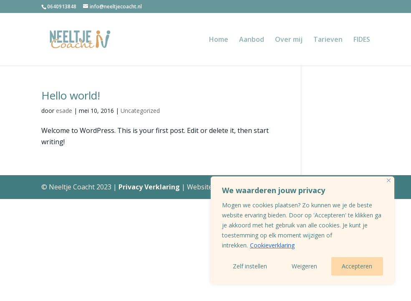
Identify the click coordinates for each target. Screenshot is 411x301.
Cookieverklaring (272, 245)
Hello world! (70, 95)
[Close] (389, 180)
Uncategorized (140, 111)
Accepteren (357, 266)
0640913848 (61, 6)
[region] (302, 230)
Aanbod (251, 40)
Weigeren (304, 266)
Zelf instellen (250, 266)
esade (64, 111)
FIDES (361, 40)
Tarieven (328, 40)
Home (218, 40)
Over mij (289, 40)
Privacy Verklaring (150, 186)
